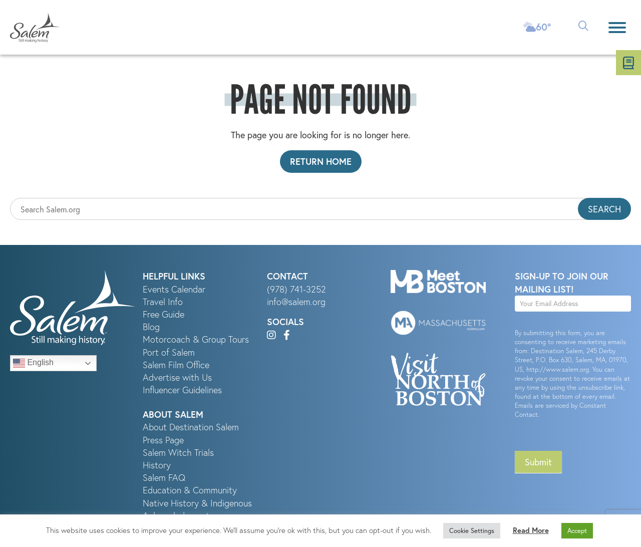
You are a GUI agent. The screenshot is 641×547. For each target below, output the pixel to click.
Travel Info (163, 302)
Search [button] (604, 209)
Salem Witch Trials (178, 452)
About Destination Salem (191, 427)
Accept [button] (577, 530)
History (157, 465)
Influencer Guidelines (182, 390)
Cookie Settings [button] (471, 530)
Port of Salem (169, 352)
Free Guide (163, 314)
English (33, 363)
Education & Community (190, 490)
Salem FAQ (164, 477)
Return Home (321, 161)
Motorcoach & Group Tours (196, 339)
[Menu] (617, 27)
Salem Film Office (176, 365)
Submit (538, 462)
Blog (151, 327)
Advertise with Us (177, 377)
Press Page (163, 440)
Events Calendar (174, 289)
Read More (531, 530)
